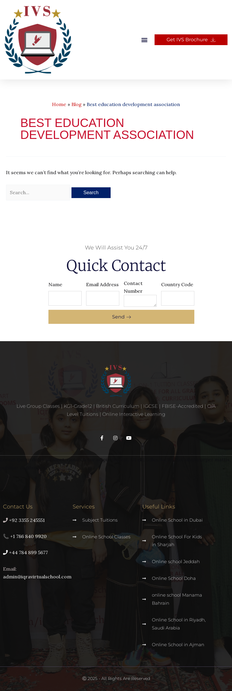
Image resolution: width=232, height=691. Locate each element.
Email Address (102, 284)
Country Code (177, 284)
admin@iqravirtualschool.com (37, 577)
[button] (144, 40)
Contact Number (133, 287)
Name (55, 284)
